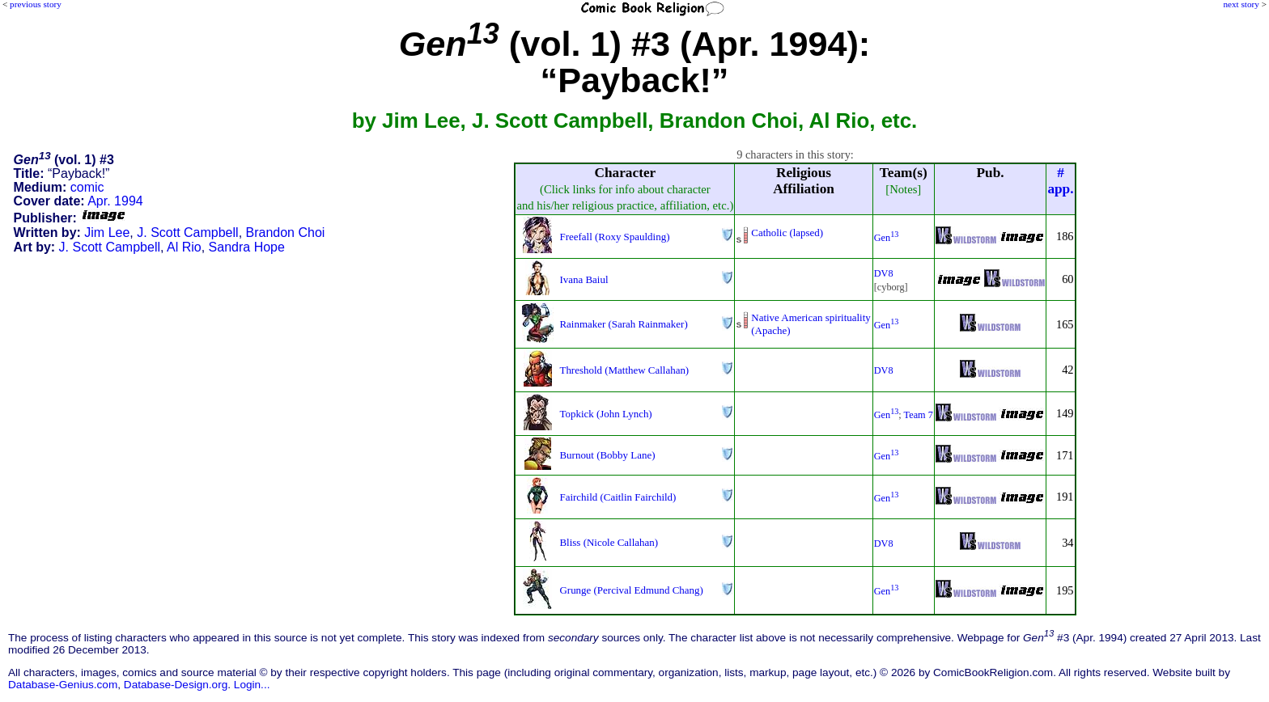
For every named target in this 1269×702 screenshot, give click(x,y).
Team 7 (918, 415)
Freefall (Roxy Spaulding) (614, 236)
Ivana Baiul (583, 279)
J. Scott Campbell (187, 232)
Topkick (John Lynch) (605, 414)
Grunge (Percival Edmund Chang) (630, 590)
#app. (1060, 181)
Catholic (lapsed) (787, 232)
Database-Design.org (175, 685)
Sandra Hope (247, 247)
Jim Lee (106, 232)
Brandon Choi (285, 232)
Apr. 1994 (115, 201)
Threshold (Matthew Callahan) (624, 370)
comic (87, 187)
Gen (886, 237)
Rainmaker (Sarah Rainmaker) (623, 324)
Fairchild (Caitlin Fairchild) (617, 497)
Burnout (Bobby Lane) (607, 455)
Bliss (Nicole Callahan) (608, 542)
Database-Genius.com (62, 685)
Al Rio (184, 247)
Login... (252, 685)
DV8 (883, 273)
